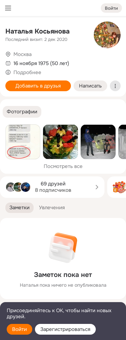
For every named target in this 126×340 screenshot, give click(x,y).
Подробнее (27, 72)
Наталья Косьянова (37, 31)
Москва (22, 54)
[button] (22, 112)
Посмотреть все (63, 166)
